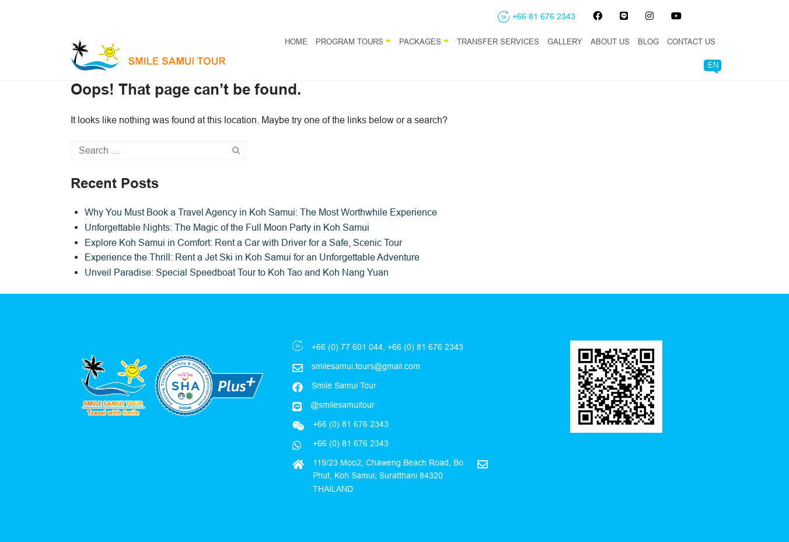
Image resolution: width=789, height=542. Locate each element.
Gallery (564, 41)
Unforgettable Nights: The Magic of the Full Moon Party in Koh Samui (227, 227)
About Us (610, 41)
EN (713, 65)
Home (296, 41)
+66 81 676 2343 (543, 16)
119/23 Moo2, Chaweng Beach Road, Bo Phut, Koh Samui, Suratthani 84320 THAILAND (388, 476)
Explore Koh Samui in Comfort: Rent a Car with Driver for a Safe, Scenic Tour (243, 242)
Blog (648, 41)
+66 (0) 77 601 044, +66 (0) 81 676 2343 (387, 347)
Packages (424, 41)
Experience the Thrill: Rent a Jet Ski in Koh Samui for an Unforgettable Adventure (252, 257)
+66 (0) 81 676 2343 (349, 443)
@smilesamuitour (342, 404)
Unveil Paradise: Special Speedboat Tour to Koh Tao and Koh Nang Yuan (237, 272)
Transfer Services (498, 41)
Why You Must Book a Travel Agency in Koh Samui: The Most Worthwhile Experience (261, 212)
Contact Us (691, 41)
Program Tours (353, 41)
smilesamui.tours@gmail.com (366, 366)
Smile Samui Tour (344, 385)
